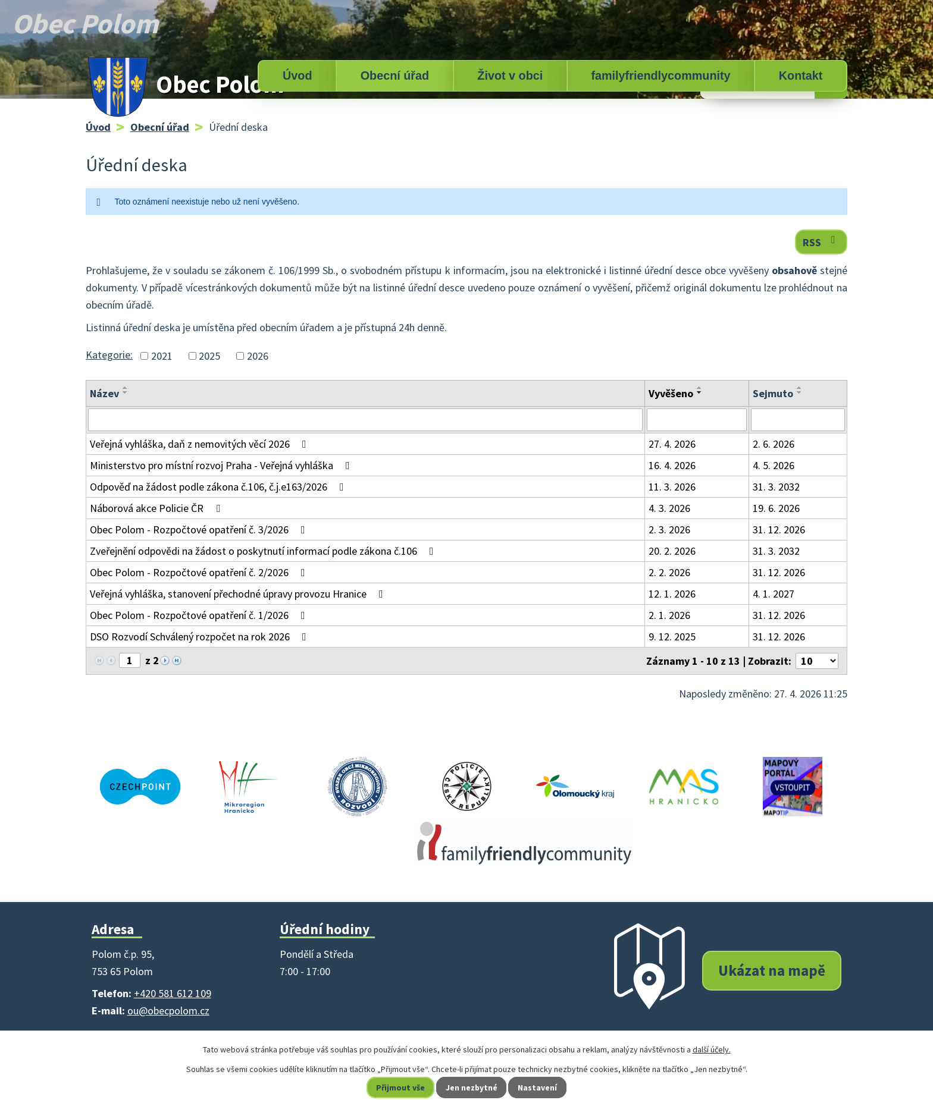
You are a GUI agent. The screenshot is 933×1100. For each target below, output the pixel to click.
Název (104, 393)
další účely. (712, 1049)
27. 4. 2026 (672, 444)
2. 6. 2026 (773, 444)
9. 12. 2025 (672, 636)
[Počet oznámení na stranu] (817, 661)
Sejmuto (773, 393)
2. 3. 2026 (669, 529)
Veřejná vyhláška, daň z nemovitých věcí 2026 (200, 444)
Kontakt (801, 75)
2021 (162, 356)
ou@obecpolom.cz (168, 1010)
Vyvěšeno (671, 393)
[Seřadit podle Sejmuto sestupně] (799, 392)
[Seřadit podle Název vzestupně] (125, 387)
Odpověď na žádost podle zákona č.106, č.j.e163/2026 (219, 487)
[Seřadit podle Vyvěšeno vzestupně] (699, 387)
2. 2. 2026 (669, 572)
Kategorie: (109, 355)
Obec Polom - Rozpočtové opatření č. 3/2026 (200, 529)
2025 (209, 356)
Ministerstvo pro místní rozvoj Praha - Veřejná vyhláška (222, 465)
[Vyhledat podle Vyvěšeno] (697, 419)
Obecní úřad (395, 75)
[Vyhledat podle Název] (365, 419)
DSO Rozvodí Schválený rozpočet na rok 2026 (200, 636)
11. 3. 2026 (672, 487)
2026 (257, 356)
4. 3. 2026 (669, 508)
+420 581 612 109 (172, 993)
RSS (821, 241)
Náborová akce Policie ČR (157, 508)
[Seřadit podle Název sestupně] (125, 392)
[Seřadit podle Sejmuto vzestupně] (799, 387)
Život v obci (510, 75)
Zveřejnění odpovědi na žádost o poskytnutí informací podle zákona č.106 (264, 551)
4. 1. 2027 (773, 594)
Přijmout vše (400, 1087)
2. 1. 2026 (669, 615)
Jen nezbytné (472, 1087)
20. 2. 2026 (672, 551)
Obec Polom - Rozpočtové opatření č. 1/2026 (200, 615)
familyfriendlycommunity (660, 75)
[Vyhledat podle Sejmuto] (798, 419)
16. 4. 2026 (672, 465)
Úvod (297, 75)
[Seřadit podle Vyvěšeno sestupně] (699, 392)
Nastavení (538, 1087)
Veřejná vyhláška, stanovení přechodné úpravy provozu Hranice (239, 594)
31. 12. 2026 (779, 529)
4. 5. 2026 (773, 465)
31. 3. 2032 (776, 487)
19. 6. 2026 (776, 508)
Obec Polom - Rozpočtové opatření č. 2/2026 (200, 572)
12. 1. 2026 (672, 594)
